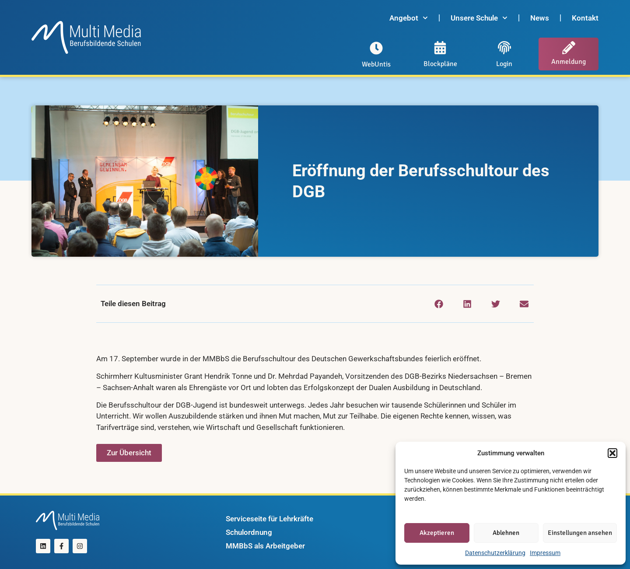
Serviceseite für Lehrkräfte (269, 518)
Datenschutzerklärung (495, 552)
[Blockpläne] (440, 47)
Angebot (408, 18)
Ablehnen (506, 533)
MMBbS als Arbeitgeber (265, 545)
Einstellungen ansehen (580, 533)
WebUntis (376, 64)
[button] (612, 453)
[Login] (504, 47)
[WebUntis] (376, 48)
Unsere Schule (479, 18)
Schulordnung (249, 532)
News (539, 18)
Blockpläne (440, 63)
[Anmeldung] (568, 47)
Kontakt (585, 18)
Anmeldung (568, 61)
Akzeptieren (437, 533)
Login (504, 63)
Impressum (545, 552)
